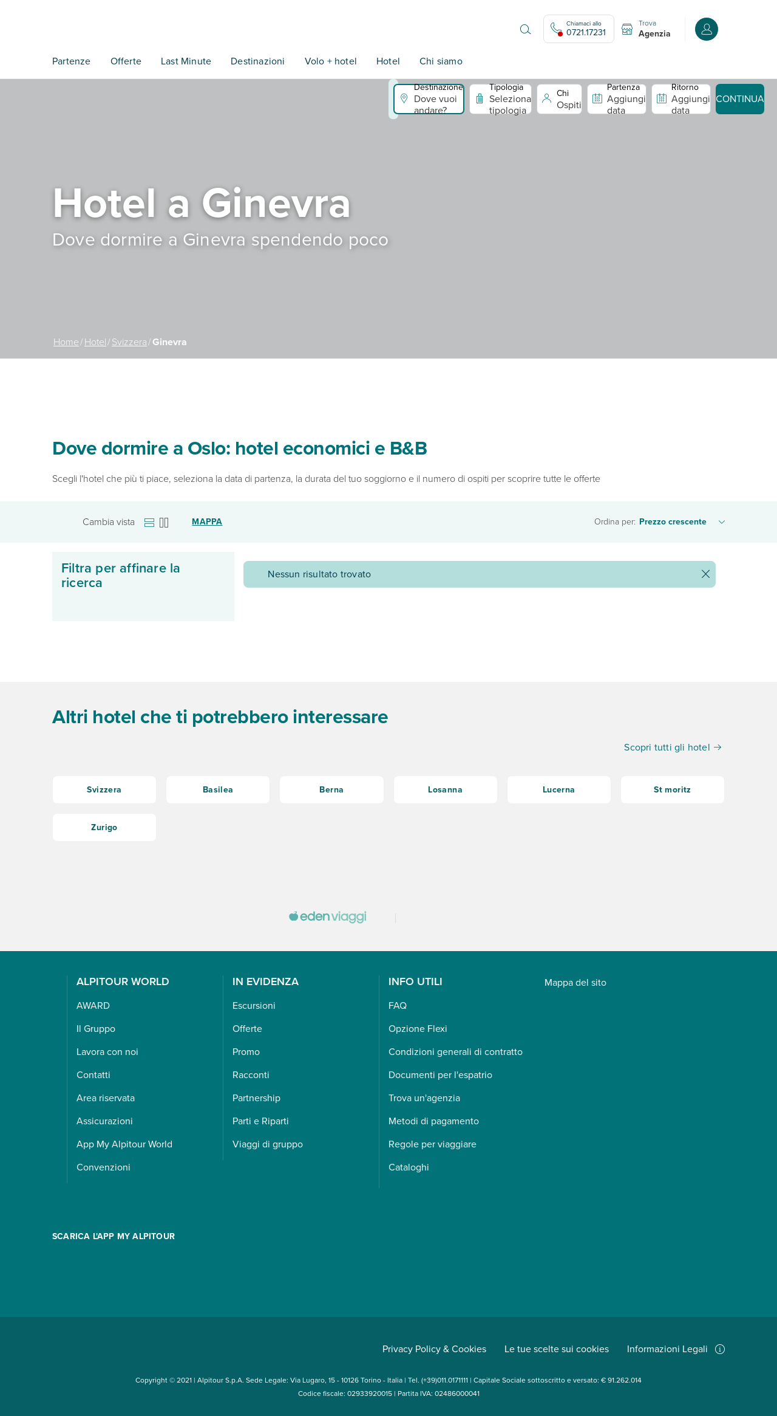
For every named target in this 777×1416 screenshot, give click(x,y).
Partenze (71, 61)
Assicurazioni (104, 1121)
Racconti (251, 1075)
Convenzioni (103, 1167)
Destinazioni (258, 61)
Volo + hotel (331, 61)
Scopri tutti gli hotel (672, 747)
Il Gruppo (95, 1029)
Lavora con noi (107, 1052)
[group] (388, 219)
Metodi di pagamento (433, 1121)
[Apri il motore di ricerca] (525, 29)
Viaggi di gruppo (267, 1144)
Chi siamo (441, 61)
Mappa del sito (575, 982)
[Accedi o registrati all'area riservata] (706, 29)
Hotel (388, 61)
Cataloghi (408, 1167)
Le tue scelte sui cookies (556, 1349)
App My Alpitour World (124, 1144)
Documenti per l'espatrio (440, 1075)
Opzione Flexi (417, 1029)
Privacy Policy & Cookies (434, 1349)
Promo (246, 1052)
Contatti (93, 1075)
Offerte (125, 61)
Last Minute (186, 61)
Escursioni (254, 1005)
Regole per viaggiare (432, 1144)
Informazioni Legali (676, 1349)
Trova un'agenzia (424, 1098)
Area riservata (105, 1098)
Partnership (256, 1098)
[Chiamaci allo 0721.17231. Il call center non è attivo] (578, 29)
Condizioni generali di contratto (455, 1052)
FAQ (397, 1005)
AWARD (93, 1005)
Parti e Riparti (260, 1121)
